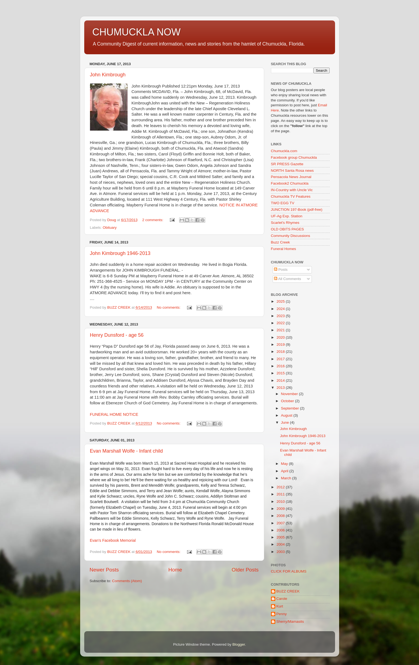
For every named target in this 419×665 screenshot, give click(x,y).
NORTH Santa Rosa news (292, 170)
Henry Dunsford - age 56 (117, 335)
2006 (281, 530)
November (290, 394)
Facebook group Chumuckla (294, 157)
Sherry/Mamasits (290, 621)
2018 (281, 352)
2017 (281, 359)
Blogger (239, 644)
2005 (281, 537)
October (288, 401)
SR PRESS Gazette (287, 164)
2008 (281, 516)
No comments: (169, 307)
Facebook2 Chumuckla (290, 183)
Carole (281, 599)
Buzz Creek (280, 242)
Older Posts (245, 570)
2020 (281, 337)
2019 (281, 344)
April (285, 471)
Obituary (110, 227)
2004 (281, 544)
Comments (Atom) (127, 581)
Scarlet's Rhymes (285, 223)
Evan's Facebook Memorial (113, 540)
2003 (281, 552)
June (285, 422)
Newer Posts (104, 570)
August (287, 415)
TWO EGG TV (282, 203)
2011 (281, 494)
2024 (281, 309)
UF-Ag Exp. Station (287, 216)
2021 (281, 330)
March (286, 478)
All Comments (287, 279)
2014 (281, 380)
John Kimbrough (108, 74)
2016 (281, 366)
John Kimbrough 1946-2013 (120, 253)
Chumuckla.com (284, 151)
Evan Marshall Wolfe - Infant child (126, 451)
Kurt (279, 606)
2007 (281, 523)
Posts (281, 269)
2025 (281, 301)
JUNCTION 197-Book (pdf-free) (296, 209)
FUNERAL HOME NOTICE (114, 414)
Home (175, 570)
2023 (281, 316)
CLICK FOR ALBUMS (289, 571)
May (285, 464)
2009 (281, 509)
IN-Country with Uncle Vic (292, 190)
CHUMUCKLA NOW (136, 32)
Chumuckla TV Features (291, 196)
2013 (281, 388)
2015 (281, 373)
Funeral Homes (283, 249)
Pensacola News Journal (291, 177)
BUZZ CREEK (288, 591)
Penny (281, 614)
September (290, 408)
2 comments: (153, 220)
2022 (281, 323)
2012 (281, 487)
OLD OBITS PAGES (287, 229)
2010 (281, 501)
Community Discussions (290, 236)
